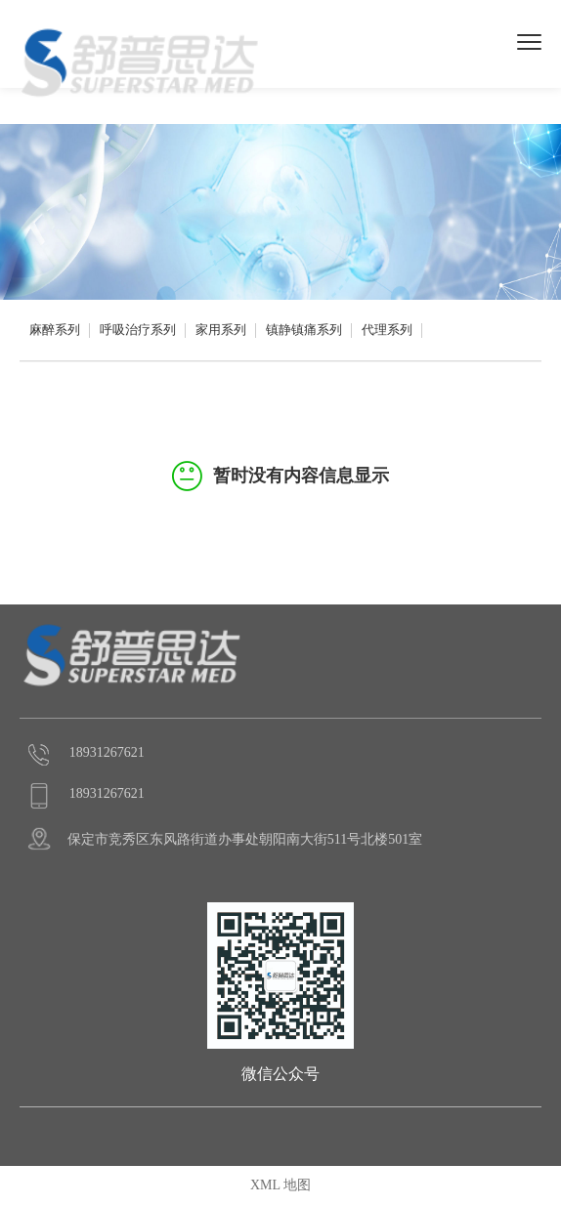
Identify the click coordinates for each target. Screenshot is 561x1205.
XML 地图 (280, 1185)
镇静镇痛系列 (304, 329)
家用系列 (220, 329)
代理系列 (387, 329)
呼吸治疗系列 (138, 329)
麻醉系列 (54, 329)
